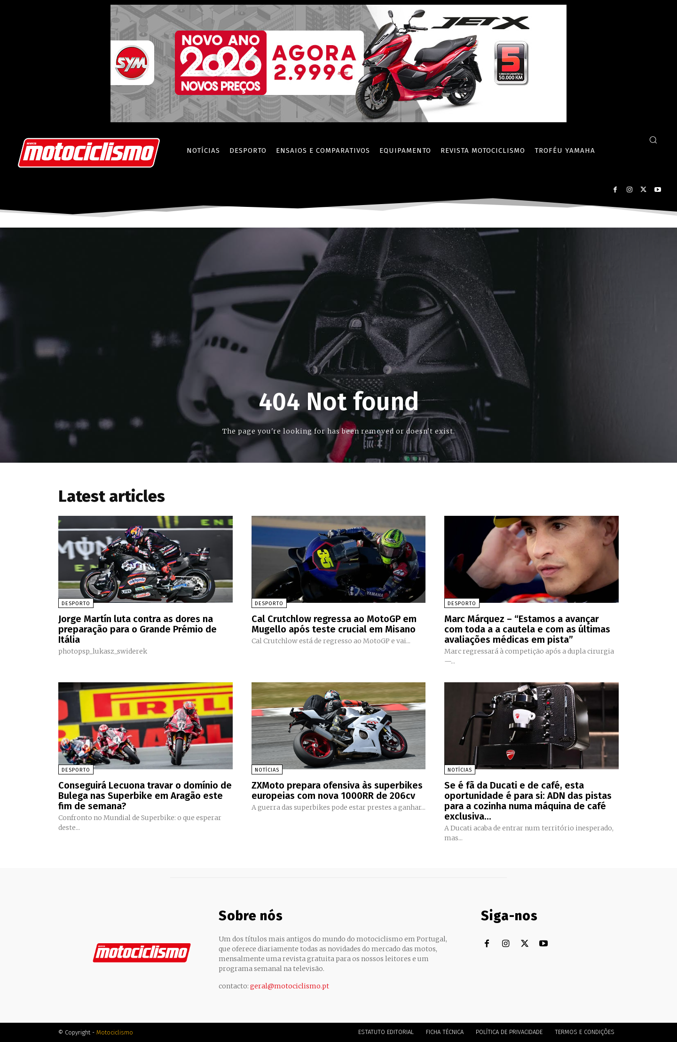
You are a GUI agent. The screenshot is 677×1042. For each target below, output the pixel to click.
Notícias (267, 770)
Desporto (76, 603)
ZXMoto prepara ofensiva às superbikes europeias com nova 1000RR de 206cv (337, 790)
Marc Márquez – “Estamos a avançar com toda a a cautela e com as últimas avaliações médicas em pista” (527, 629)
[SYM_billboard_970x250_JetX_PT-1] (338, 120)
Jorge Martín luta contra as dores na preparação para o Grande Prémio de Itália (137, 629)
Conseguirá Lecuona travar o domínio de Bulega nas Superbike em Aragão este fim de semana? (145, 796)
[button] (653, 139)
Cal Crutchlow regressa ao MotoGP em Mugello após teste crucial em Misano (334, 624)
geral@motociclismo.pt (289, 986)
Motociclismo (114, 1032)
